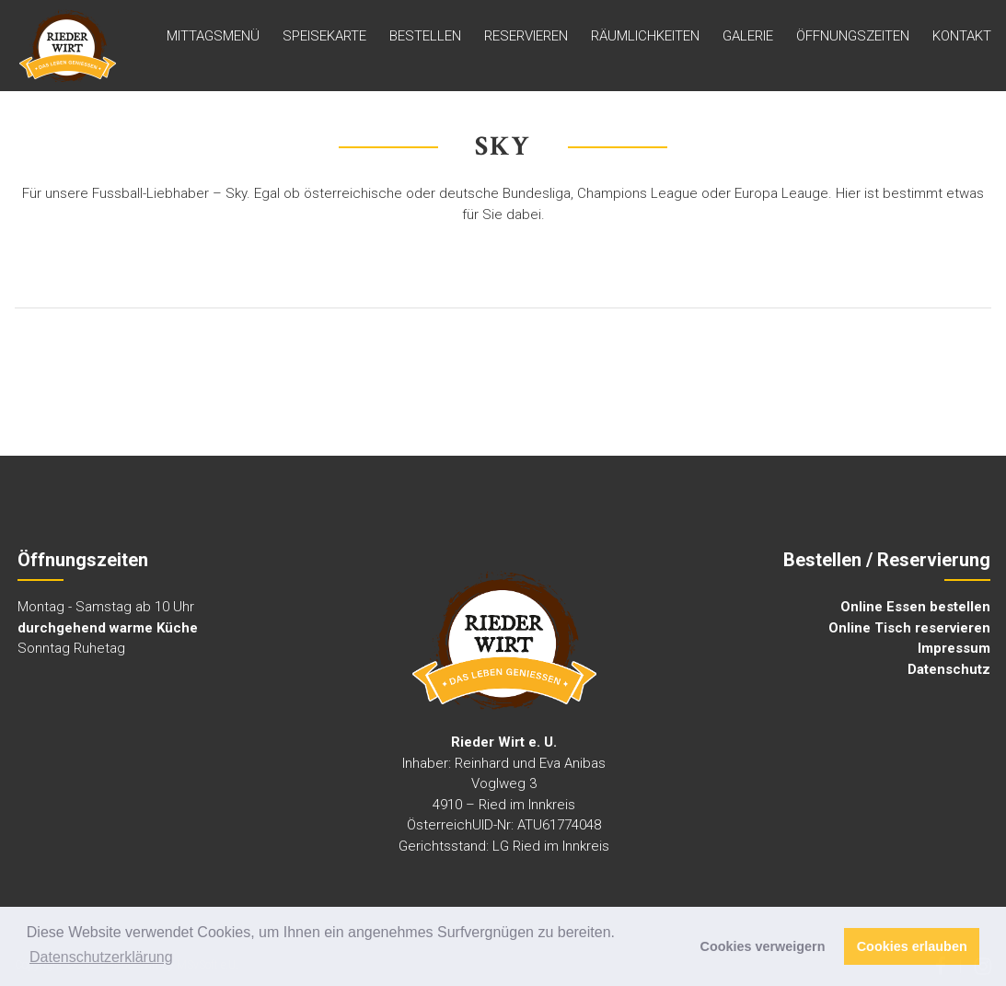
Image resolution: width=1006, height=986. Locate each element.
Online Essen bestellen (915, 606)
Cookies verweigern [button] (763, 946)
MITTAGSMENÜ (213, 36)
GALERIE (748, 36)
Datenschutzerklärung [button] (101, 957)
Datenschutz (949, 669)
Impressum (954, 648)
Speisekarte (324, 36)
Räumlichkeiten (645, 36)
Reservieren (526, 36)
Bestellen (425, 36)
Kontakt (961, 36)
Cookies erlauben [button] (912, 946)
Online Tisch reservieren (909, 628)
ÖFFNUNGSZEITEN (852, 36)
